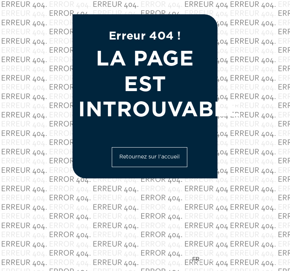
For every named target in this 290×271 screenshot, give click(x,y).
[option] (237, 259)
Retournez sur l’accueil (149, 157)
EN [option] (209, 259)
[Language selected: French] (233, 259)
